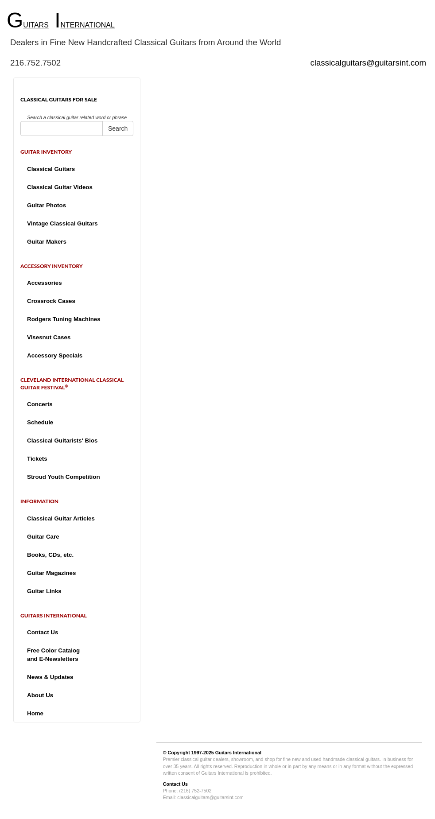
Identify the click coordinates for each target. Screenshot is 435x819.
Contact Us (42, 632)
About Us (40, 695)
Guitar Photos (46, 205)
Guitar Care (43, 536)
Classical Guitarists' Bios (62, 440)
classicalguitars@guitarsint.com (368, 62)
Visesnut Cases (48, 337)
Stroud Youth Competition (63, 477)
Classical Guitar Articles (61, 518)
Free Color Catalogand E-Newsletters (53, 654)
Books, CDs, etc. (50, 554)
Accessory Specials (54, 355)
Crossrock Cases (51, 301)
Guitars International (238, 752)
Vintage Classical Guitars (62, 223)
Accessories (44, 282)
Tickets (37, 458)
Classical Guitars (51, 169)
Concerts (40, 404)
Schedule (40, 422)
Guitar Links (44, 591)
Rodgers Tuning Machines (64, 319)
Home (35, 713)
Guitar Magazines (51, 573)
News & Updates (50, 677)
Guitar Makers (46, 241)
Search (118, 128)
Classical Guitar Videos (60, 187)
